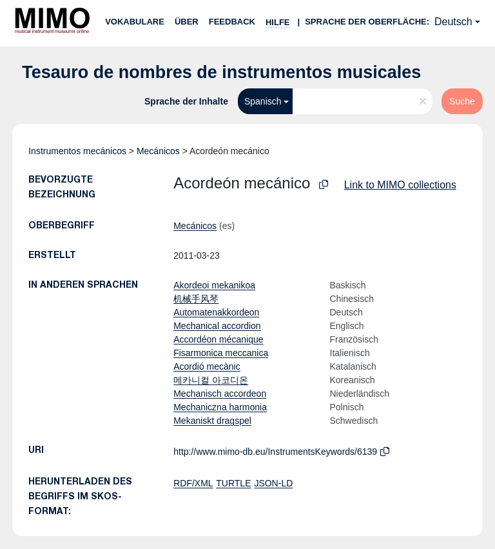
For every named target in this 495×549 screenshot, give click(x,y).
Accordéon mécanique (218, 339)
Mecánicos (158, 151)
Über (187, 21)
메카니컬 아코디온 (210, 380)
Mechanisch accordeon (219, 393)
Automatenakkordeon (216, 312)
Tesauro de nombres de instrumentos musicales (221, 72)
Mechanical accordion (216, 326)
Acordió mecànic (206, 366)
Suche (462, 101)
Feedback (232, 21)
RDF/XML (193, 483)
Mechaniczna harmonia (220, 407)
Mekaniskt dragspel (212, 420)
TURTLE (233, 483)
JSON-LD (273, 483)
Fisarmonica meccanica (220, 353)
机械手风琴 (195, 299)
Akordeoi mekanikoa (214, 285)
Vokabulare (134, 21)
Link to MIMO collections (400, 184)
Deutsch (453, 21)
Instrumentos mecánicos (77, 151)
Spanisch (263, 101)
